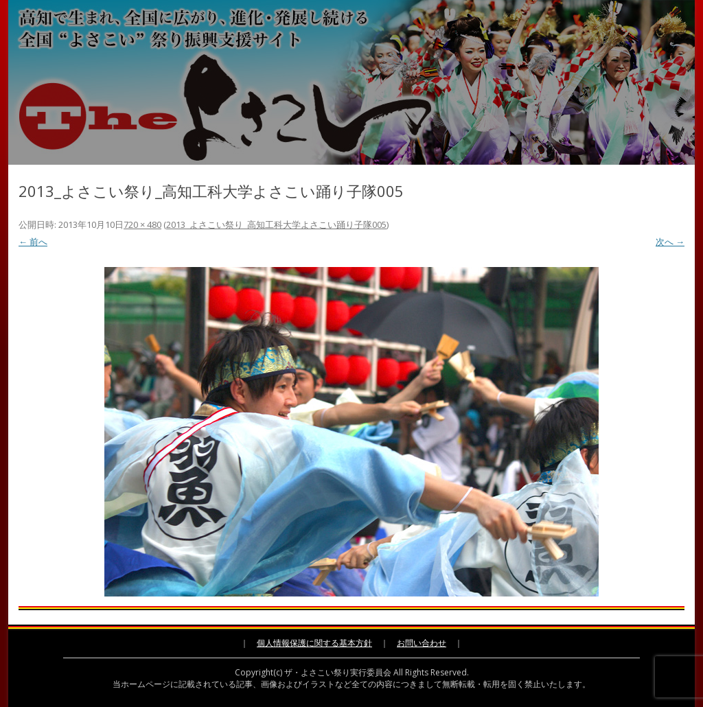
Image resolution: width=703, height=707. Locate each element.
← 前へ (33, 241)
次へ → (670, 241)
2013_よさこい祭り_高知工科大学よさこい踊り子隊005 (276, 224)
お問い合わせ (421, 643)
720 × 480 (142, 224)
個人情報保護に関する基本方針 (314, 643)
